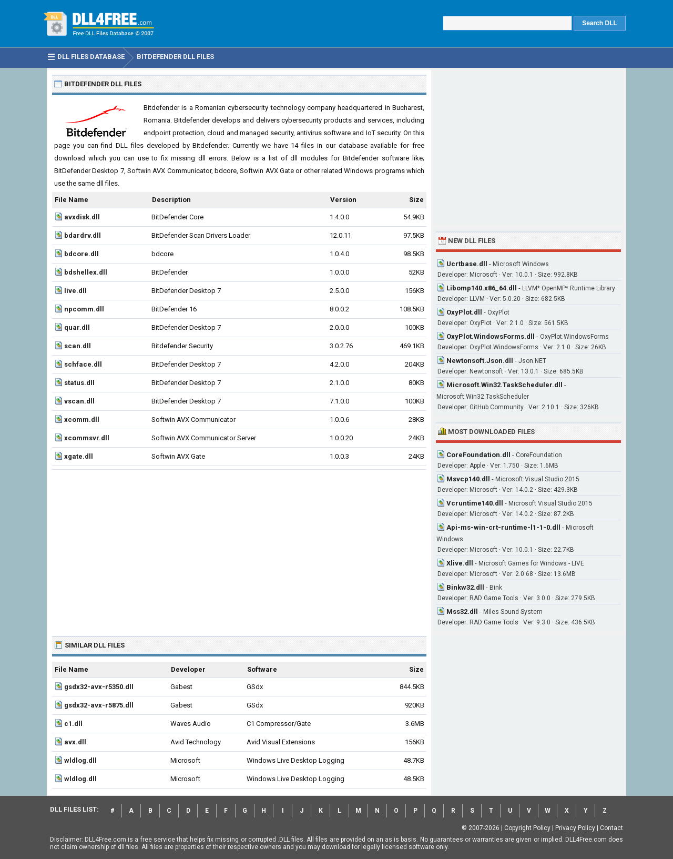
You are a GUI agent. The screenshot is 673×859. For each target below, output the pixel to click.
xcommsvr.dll (86, 438)
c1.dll (73, 723)
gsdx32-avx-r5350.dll (99, 687)
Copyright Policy (527, 828)
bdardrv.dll (82, 235)
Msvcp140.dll (468, 479)
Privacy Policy (575, 828)
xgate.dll (78, 456)
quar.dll (77, 327)
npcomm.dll (84, 309)
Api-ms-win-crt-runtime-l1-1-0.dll (503, 527)
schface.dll (83, 364)
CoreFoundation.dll (478, 455)
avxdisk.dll (82, 217)
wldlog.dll (80, 760)
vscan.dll (79, 401)
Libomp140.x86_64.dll (481, 288)
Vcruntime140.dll (474, 503)
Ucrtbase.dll (466, 264)
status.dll (79, 383)
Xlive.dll (459, 563)
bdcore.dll (81, 254)
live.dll (75, 291)
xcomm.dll (81, 419)
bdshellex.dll (85, 272)
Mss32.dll (462, 611)
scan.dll (77, 346)
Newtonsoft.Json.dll (479, 361)
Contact (611, 828)
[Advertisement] (239, 548)
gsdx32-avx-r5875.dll (99, 705)
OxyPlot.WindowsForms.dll (490, 336)
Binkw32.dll (465, 587)
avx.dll (75, 742)
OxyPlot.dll (464, 312)
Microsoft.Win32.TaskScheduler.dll (504, 385)
